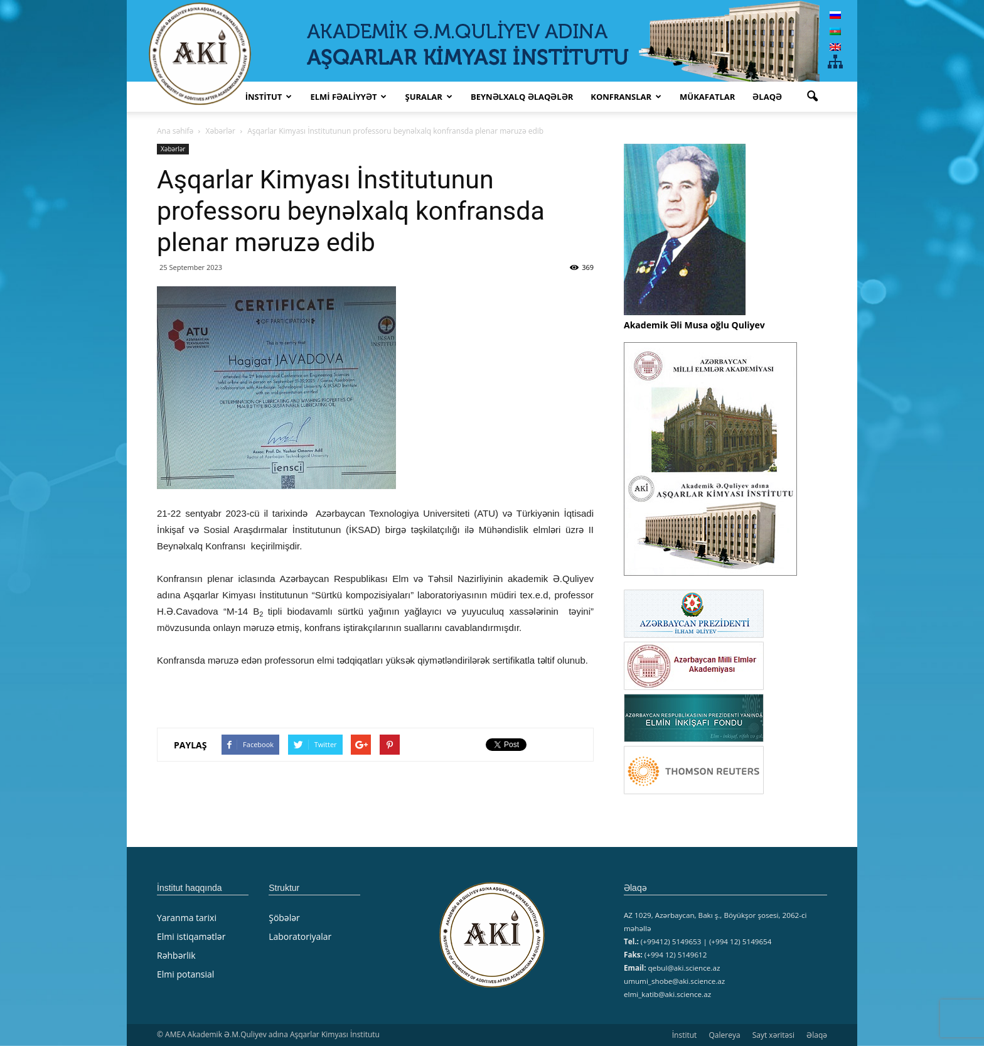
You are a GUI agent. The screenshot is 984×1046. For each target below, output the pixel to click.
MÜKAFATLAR (707, 96)
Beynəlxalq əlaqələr (522, 96)
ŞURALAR (428, 96)
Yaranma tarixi (187, 918)
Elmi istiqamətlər (191, 936)
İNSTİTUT (268, 96)
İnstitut (684, 1035)
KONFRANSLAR (626, 96)
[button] (812, 97)
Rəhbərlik (176, 955)
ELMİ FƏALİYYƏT (348, 96)
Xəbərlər (173, 148)
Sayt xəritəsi (773, 1035)
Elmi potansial (185, 974)
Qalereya (725, 1035)
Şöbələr (284, 918)
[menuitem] (835, 15)
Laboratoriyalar (300, 936)
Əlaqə (767, 96)
